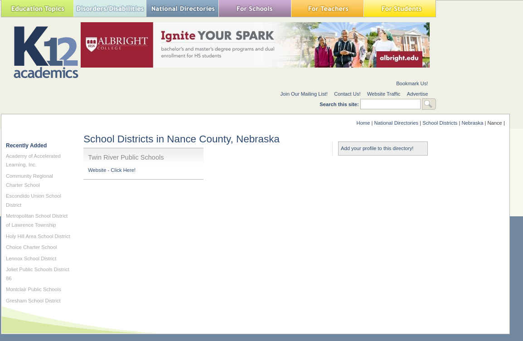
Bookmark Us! (412, 83)
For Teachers (327, 8)
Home (363, 123)
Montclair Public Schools (33, 289)
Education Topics (37, 8)
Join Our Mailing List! (303, 94)
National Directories (182, 8)
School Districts (439, 123)
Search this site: (340, 104)
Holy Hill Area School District (38, 236)
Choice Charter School (31, 247)
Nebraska (472, 123)
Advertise (417, 94)
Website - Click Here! (112, 170)
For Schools (254, 8)
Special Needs (109, 8)
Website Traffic (384, 94)
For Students (399, 8)
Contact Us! (347, 94)
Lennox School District (31, 258)
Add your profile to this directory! (377, 148)
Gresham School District (33, 300)
